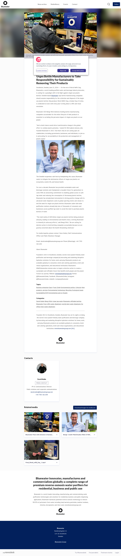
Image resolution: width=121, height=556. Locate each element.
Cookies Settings (41, 70)
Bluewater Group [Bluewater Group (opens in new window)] (60, 542)
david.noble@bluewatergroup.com (42, 392)
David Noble (40, 301)
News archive (42, 4)
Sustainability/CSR (42, 293)
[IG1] (73, 328)
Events (65, 4)
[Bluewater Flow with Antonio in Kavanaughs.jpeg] (41, 422)
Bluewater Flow (41, 304)
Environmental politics (68, 287)
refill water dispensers (54, 304)
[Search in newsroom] (108, 4)
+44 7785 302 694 (42, 395)
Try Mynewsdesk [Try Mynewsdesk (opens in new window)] (80, 552)
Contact (74, 4)
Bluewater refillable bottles (72, 301)
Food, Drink (56, 287)
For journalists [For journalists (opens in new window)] (93, 552)
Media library (55, 4)
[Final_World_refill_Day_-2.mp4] (41, 450)
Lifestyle (78, 287)
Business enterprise (42, 287)
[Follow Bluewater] (116, 4)
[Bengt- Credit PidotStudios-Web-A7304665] (79, 422)
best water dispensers (48, 307)
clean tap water (58, 301)
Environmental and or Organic (57, 293)
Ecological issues (77, 290)
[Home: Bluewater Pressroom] (5, 4)
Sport (51, 287)
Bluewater (54, 96)
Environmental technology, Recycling (60, 290)
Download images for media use (85, 408)
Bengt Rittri (48, 301)
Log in (117, 552)
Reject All (63, 70)
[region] (61, 65)
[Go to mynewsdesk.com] (8, 552)
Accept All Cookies (78, 70)
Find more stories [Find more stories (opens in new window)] (106, 552)
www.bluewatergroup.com (63, 274)
